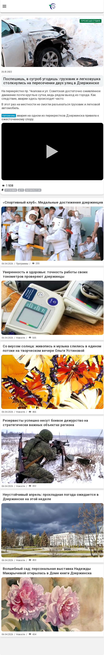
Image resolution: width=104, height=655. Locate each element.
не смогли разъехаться (53, 104)
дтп (21, 190)
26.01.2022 (6, 71)
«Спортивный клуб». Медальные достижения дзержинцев (53, 202)
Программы (22, 263)
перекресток (33, 190)
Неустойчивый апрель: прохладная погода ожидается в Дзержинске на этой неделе (51, 496)
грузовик (10, 190)
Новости (20, 338)
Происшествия (90, 21)
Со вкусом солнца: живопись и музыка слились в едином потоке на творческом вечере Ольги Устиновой (52, 348)
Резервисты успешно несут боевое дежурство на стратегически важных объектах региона (45, 422)
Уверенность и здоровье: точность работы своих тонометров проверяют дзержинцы (45, 274)
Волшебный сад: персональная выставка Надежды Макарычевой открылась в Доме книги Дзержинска (47, 571)
